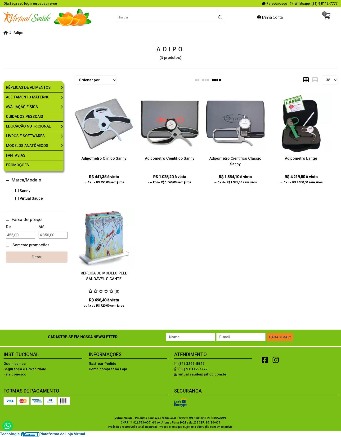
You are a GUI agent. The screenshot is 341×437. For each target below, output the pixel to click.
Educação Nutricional (28, 126)
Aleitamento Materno (27, 97)
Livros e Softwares (25, 136)
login (28, 3)
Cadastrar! (280, 337)
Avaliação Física (22, 107)
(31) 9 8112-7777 (191, 369)
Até (41, 227)
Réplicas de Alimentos (28, 87)
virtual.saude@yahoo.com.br (200, 374)
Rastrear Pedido (102, 364)
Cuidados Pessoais (24, 116)
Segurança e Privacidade (25, 369)
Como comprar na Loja (108, 369)
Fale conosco (15, 374)
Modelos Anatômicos (27, 145)
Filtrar (37, 257)
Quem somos (15, 364)
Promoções (17, 165)
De (8, 227)
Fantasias (15, 155)
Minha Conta (270, 17)
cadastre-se (47, 3)
